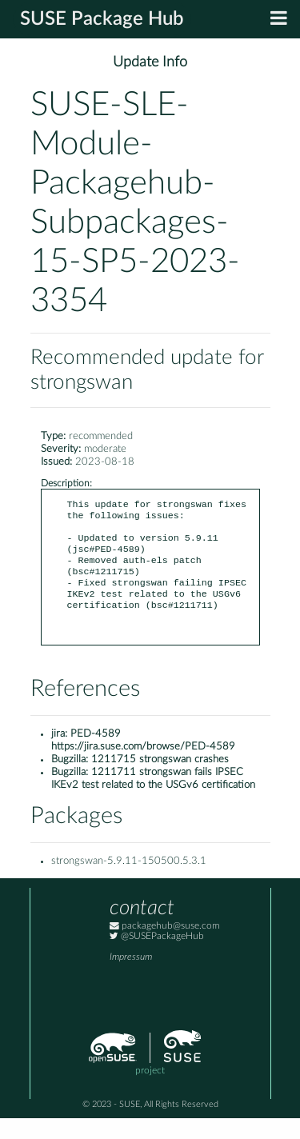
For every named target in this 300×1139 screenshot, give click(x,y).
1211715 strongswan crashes (160, 780)
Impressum (131, 977)
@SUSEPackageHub (157, 957)
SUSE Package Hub (102, 19)
